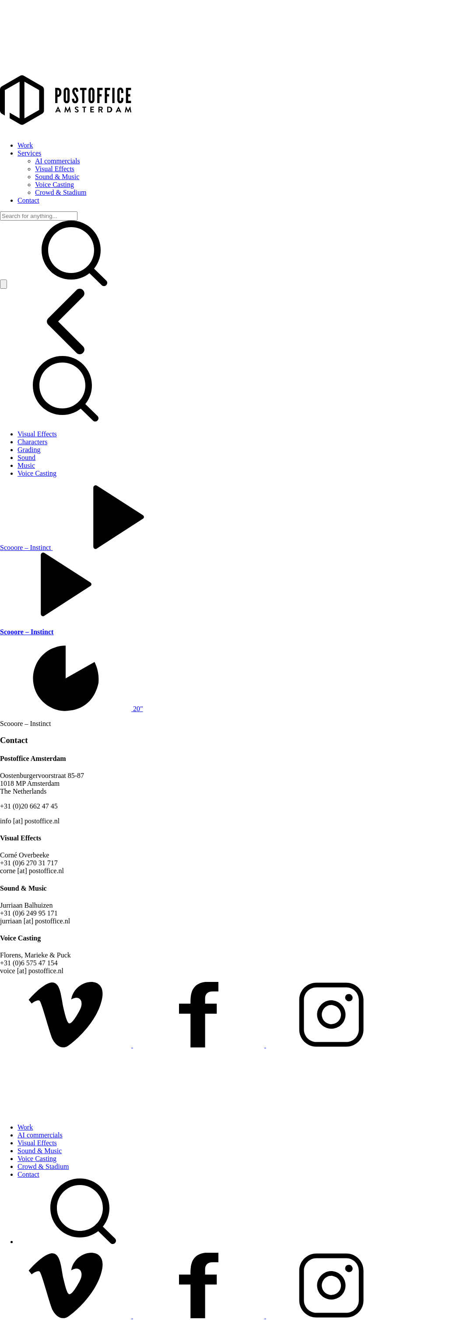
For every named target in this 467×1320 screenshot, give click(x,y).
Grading (29, 449)
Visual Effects (54, 169)
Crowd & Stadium (60, 192)
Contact (28, 200)
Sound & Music (57, 176)
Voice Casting (54, 184)
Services (29, 153)
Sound (26, 457)
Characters (32, 442)
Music (26, 465)
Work (25, 145)
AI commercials (57, 161)
